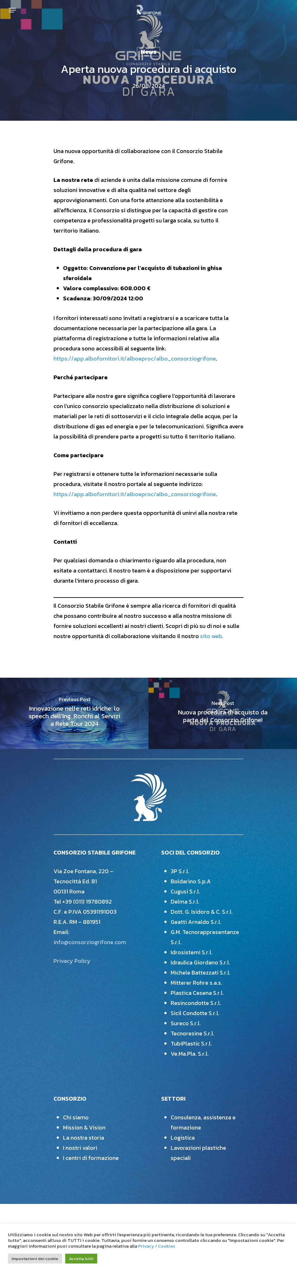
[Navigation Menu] (12, 10)
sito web (211, 636)
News (148, 51)
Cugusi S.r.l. (185, 891)
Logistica (183, 1137)
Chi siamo (76, 1117)
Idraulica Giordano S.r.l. (200, 962)
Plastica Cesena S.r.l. (197, 992)
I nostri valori (80, 1147)
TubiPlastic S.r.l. (191, 1043)
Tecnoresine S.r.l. (192, 1033)
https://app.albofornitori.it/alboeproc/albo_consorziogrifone (135, 358)
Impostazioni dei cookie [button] (35, 1259)
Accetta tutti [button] (81, 1259)
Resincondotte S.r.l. (196, 1003)
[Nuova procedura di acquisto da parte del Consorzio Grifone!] (222, 713)
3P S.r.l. (180, 871)
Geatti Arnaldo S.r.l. (196, 922)
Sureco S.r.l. (186, 1023)
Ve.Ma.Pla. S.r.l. (190, 1053)
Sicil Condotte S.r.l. (195, 1013)
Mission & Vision (84, 1127)
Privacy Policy (72, 960)
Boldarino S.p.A (191, 881)
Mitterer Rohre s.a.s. (196, 982)
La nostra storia (83, 1137)
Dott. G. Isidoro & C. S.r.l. (202, 911)
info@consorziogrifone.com (90, 942)
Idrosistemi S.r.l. (191, 952)
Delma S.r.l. (185, 901)
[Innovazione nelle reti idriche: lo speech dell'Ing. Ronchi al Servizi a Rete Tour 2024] (74, 713)
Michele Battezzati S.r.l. (201, 972)
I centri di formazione (91, 1158)
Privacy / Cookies (156, 1246)
